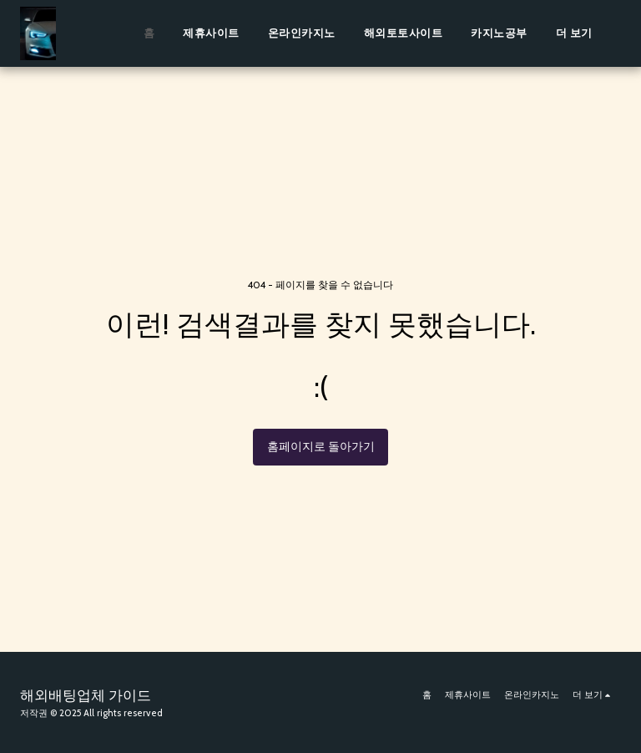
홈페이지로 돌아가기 (321, 446)
